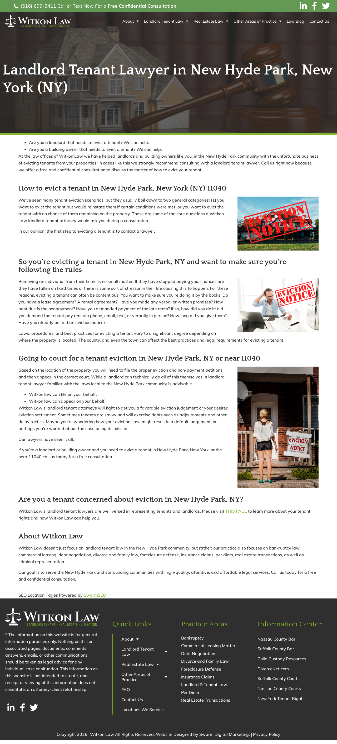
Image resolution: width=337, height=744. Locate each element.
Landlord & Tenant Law (204, 685)
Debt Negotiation (198, 653)
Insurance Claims (198, 677)
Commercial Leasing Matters (209, 645)
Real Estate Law (211, 21)
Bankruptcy (192, 638)
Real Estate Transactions (205, 701)
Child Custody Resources (281, 660)
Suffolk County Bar (275, 649)
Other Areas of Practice (257, 21)
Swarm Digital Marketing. (224, 738)
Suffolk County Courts (278, 681)
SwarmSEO (95, 595)
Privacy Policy (266, 738)
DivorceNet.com (273, 670)
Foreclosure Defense (201, 669)
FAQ (126, 692)
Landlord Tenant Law (166, 21)
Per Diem (190, 693)
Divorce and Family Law (205, 661)
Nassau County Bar (276, 639)
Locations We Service (143, 713)
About (130, 21)
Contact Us (319, 21)
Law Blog (295, 21)
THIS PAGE (236, 511)
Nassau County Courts (279, 692)
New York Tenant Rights (281, 702)
